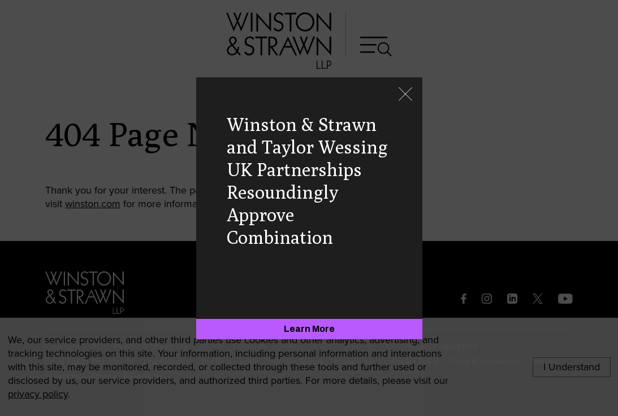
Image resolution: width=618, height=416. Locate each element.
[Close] (405, 95)
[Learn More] (309, 329)
